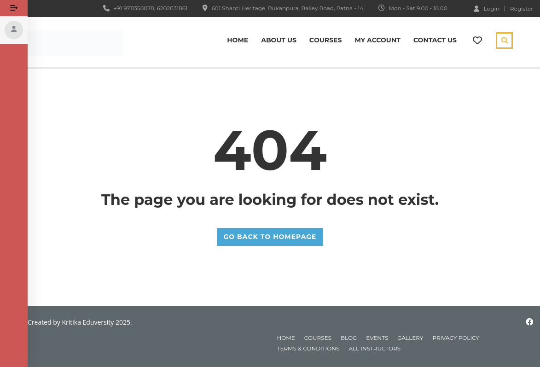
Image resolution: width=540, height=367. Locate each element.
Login (486, 8)
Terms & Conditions (308, 348)
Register (521, 9)
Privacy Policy (456, 337)
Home (237, 40)
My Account (377, 40)
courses (317, 337)
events (377, 337)
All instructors (374, 348)
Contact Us (435, 40)
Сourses (325, 40)
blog (349, 337)
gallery (410, 337)
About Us (278, 40)
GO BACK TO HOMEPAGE (270, 237)
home (286, 337)
